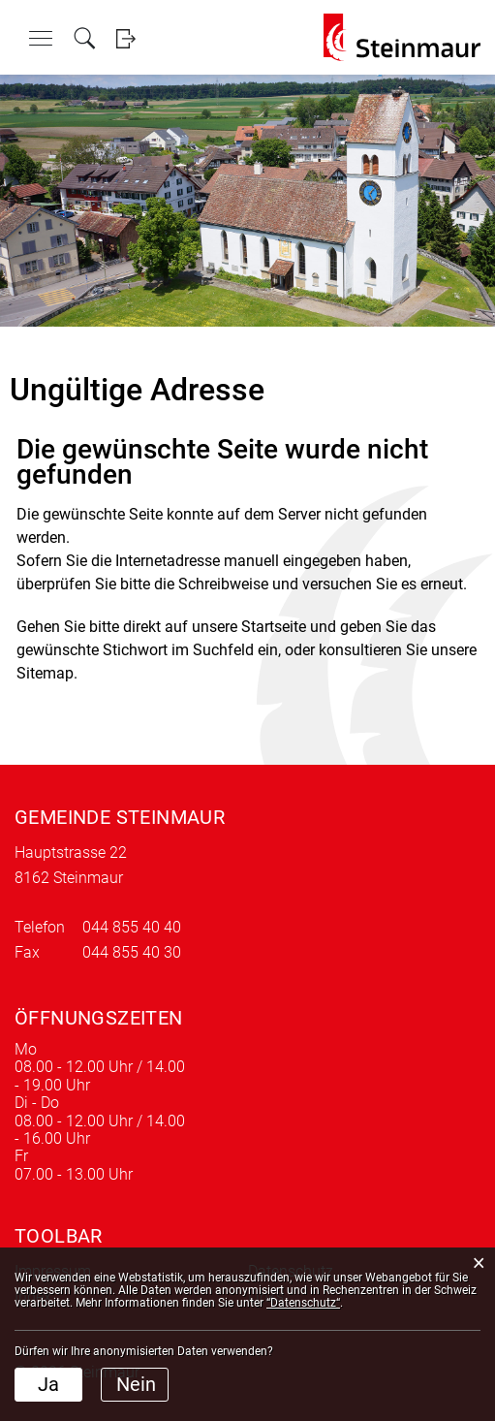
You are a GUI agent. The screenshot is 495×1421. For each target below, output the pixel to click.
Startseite (273, 626)
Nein (136, 1384)
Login (125, 38)
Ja (48, 1384)
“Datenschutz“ (303, 1303)
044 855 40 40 (131, 927)
